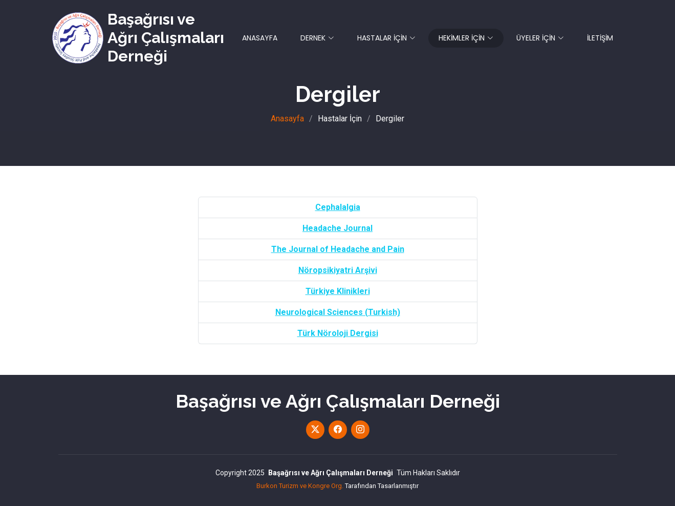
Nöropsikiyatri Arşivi (337, 270)
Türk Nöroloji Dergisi (337, 333)
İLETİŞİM (600, 38)
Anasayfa (287, 118)
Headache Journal (337, 228)
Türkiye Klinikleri (338, 291)
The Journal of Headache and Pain (337, 249)
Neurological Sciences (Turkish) (337, 312)
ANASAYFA (259, 38)
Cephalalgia (337, 207)
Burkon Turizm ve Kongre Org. (299, 486)
